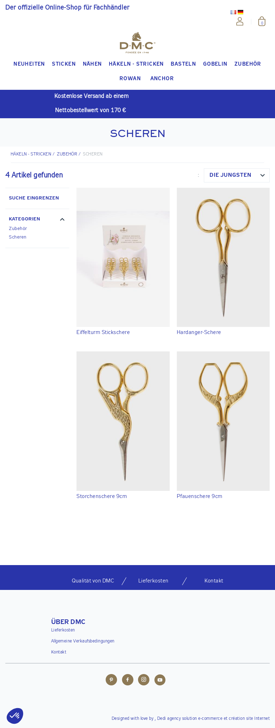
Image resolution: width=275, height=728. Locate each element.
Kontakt (59, 652)
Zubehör (67, 154)
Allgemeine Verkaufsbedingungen (83, 641)
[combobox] (237, 175)
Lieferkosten (63, 630)
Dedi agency (169, 719)
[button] (37, 220)
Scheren (18, 237)
